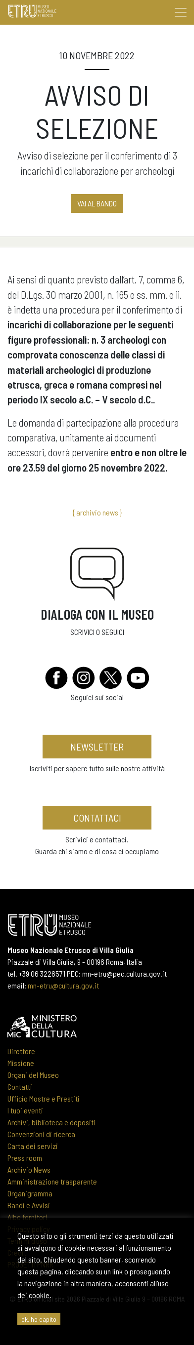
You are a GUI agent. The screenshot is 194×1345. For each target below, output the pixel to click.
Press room (24, 1157)
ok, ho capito (38, 1319)
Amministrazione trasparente (52, 1181)
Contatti (19, 1086)
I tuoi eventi (25, 1110)
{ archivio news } (97, 512)
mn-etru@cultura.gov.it (63, 985)
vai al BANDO (97, 203)
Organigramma (29, 1193)
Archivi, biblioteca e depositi (51, 1122)
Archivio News (28, 1169)
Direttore (21, 1051)
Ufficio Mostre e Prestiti (43, 1098)
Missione (20, 1063)
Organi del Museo (33, 1074)
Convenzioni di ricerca (41, 1134)
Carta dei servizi (32, 1145)
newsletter (97, 746)
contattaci (97, 818)
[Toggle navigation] (180, 12)
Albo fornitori (27, 1217)
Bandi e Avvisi (28, 1205)
